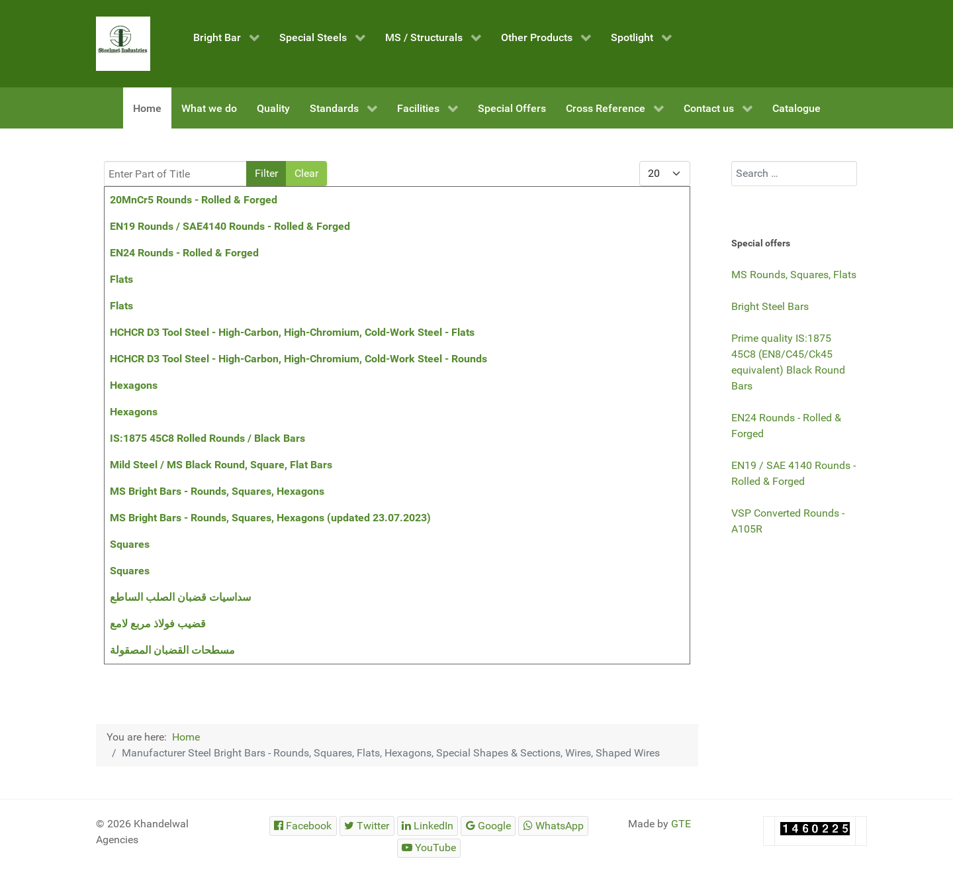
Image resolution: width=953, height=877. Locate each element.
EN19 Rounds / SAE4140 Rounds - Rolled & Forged (230, 226)
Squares (130, 544)
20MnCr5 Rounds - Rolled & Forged (193, 199)
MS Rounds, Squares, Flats (793, 274)
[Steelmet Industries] (123, 44)
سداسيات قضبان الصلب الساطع (180, 597)
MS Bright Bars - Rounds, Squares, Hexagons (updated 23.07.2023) (270, 517)
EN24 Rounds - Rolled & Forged (184, 252)
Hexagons (134, 385)
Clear (306, 173)
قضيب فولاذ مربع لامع (158, 623)
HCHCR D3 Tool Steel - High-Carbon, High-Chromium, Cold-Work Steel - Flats (292, 332)
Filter (266, 173)
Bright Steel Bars (770, 306)
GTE (681, 823)
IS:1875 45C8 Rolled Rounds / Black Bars (207, 438)
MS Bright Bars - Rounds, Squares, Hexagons (217, 491)
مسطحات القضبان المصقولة (172, 650)
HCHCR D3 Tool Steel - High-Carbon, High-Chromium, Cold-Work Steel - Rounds (298, 358)
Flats (121, 279)
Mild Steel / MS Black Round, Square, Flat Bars (221, 464)
